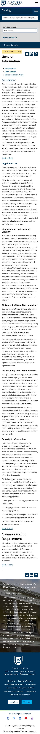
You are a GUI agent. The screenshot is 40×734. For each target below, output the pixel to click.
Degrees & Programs (25, 681)
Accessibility (19, 684)
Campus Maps (11, 674)
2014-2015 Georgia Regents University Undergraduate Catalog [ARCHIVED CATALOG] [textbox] (19, 18)
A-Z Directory (11, 681)
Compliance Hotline (26, 688)
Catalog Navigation (11, 45)
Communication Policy (14, 75)
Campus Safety (11, 688)
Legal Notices (10, 72)
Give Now (26, 702)
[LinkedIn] (20, 718)
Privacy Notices (30, 691)
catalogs (11, 725)
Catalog (6, 10)
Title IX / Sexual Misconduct (20, 695)
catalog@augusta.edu (12, 593)
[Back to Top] (7, 158)
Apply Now (14, 702)
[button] (36, 10)
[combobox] (20, 18)
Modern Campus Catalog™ (25, 731)
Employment (9, 684)
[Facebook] (8, 718)
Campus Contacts (27, 674)
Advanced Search (10, 37)
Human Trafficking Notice (13, 691)
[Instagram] (32, 718)
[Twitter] (14, 718)
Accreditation (10, 68)
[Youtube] (26, 718)
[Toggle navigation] (36, 3)
